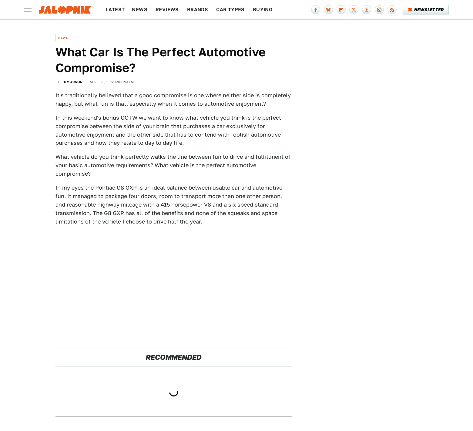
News (139, 9)
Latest (115, 9)
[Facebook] (315, 9)
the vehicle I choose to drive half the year (146, 221)
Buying (263, 9)
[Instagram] (379, 9)
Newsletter (426, 10)
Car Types (230, 9)
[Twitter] (353, 9)
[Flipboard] (341, 9)
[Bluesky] (328, 9)
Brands (197, 9)
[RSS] (392, 9)
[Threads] (366, 9)
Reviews (167, 9)
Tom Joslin (72, 82)
